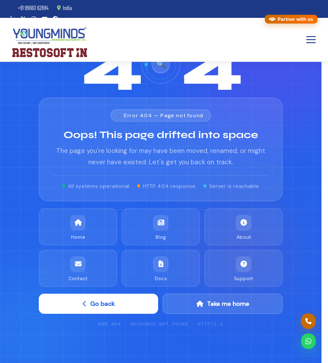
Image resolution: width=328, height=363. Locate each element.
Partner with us (291, 19)
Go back (99, 303)
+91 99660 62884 (29, 7)
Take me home (222, 303)
